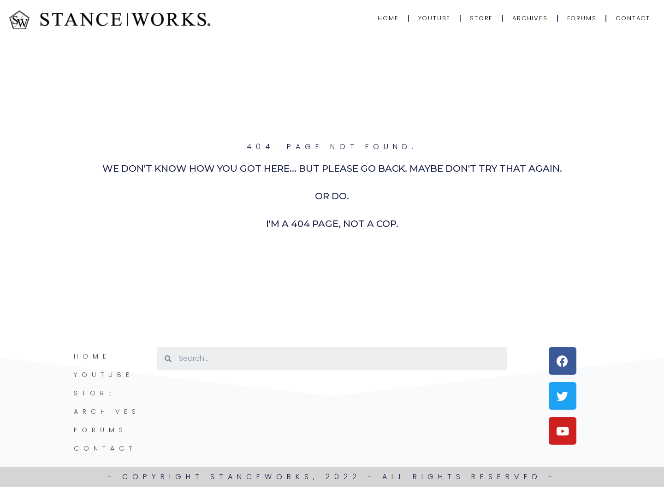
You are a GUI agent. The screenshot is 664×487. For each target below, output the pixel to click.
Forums (582, 18)
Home (388, 18)
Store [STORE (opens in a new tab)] (481, 18)
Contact (633, 18)
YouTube (434, 18)
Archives (529, 18)
